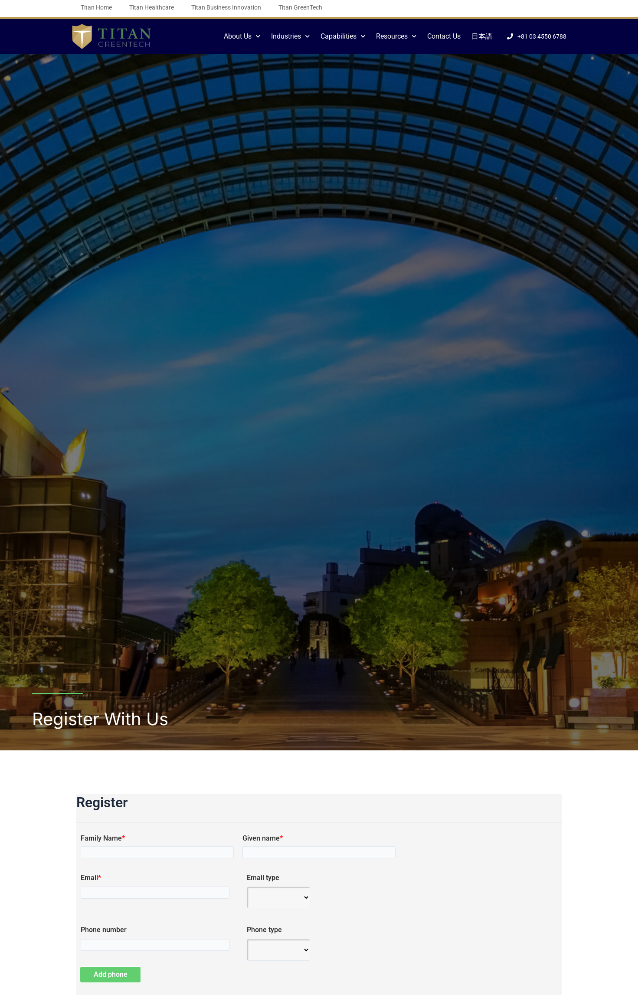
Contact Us (444, 36)
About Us (242, 36)
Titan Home (96, 7)
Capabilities (343, 36)
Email (91, 878)
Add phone (111, 974)
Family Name (103, 838)
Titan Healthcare (151, 7)
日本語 (481, 36)
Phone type (264, 930)
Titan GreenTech (300, 7)
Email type (263, 878)
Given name (262, 838)
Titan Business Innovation (226, 7)
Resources (396, 36)
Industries (290, 36)
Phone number (104, 930)
